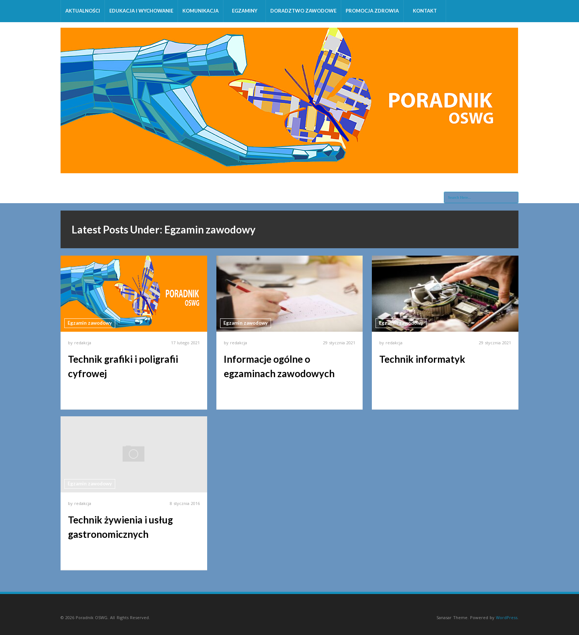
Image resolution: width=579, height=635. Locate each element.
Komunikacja (200, 11)
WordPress (506, 617)
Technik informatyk (422, 359)
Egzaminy (244, 11)
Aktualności (82, 11)
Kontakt (425, 11)
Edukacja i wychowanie (141, 11)
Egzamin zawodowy (90, 323)
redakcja (82, 342)
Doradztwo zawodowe (303, 11)
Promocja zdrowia (372, 11)
